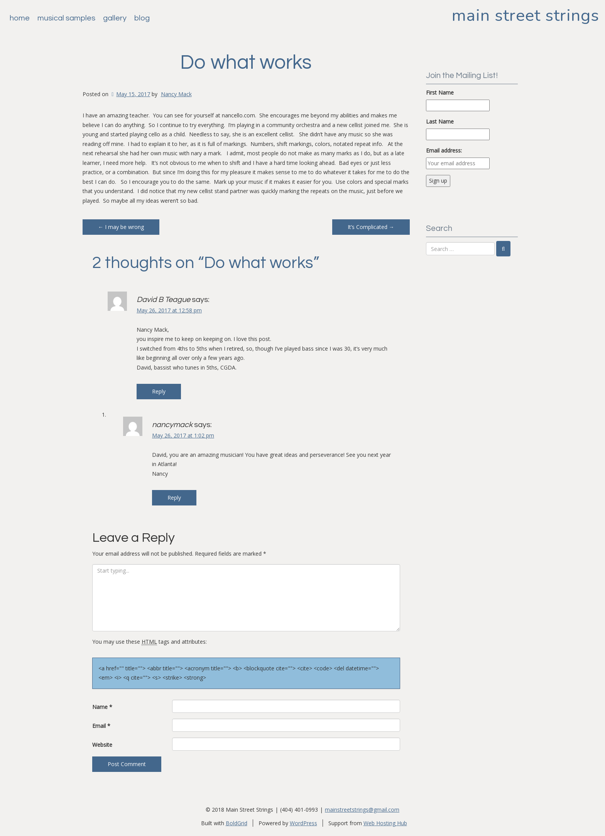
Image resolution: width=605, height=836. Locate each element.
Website (102, 744)
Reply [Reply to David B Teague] (159, 391)
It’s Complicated (371, 227)
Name (102, 707)
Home (20, 18)
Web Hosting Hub (385, 823)
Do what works (246, 62)
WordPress (303, 823)
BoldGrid (236, 823)
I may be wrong (121, 227)
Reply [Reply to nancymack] (174, 497)
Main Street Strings (525, 15)
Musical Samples (66, 18)
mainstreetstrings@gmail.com (362, 809)
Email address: (444, 150)
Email (101, 725)
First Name (440, 92)
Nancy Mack (176, 94)
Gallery (115, 18)
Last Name (440, 121)
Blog (142, 18)
